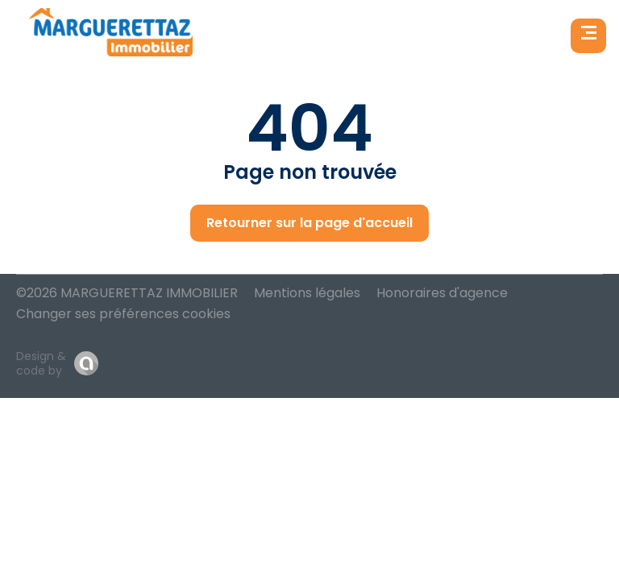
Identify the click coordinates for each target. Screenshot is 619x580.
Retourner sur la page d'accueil (309, 222)
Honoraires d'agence (442, 293)
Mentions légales (307, 293)
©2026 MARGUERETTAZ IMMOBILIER (127, 293)
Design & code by (41, 363)
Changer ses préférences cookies (123, 313)
